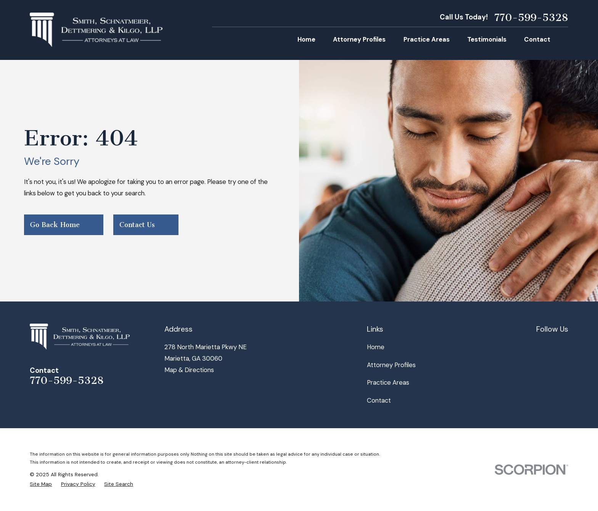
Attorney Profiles (391, 365)
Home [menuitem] (306, 39)
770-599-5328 (531, 18)
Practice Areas (388, 382)
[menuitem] (41, 484)
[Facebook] (540, 345)
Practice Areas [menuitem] (426, 39)
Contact (379, 400)
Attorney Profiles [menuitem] (359, 39)
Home (375, 347)
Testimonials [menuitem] (486, 39)
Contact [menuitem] (537, 39)
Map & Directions (189, 370)
